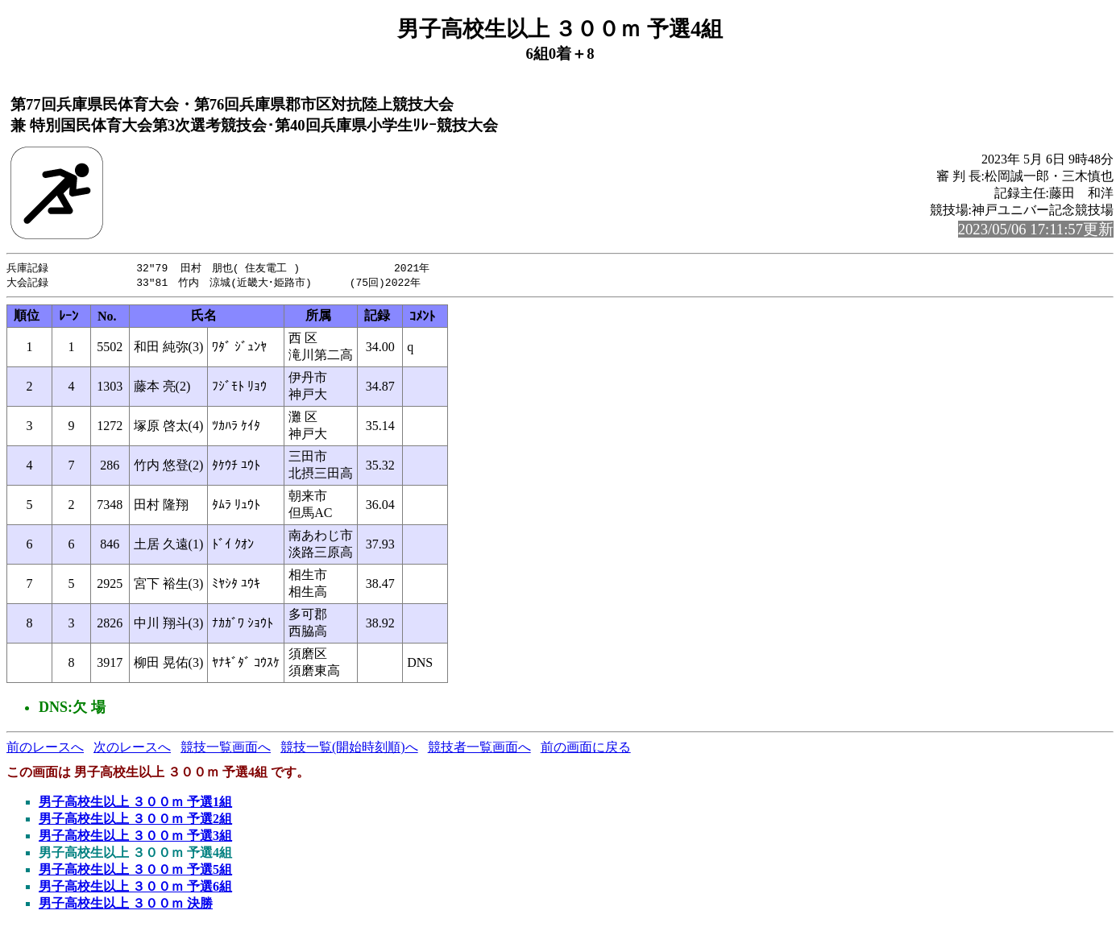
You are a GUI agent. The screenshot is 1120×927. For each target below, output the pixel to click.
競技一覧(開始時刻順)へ (349, 748)
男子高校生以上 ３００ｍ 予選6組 (135, 888)
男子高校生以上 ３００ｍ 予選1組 (135, 803)
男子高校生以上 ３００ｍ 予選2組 (135, 820)
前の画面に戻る (586, 748)
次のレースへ (132, 748)
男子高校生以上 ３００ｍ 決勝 (126, 905)
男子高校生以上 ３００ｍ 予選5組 (135, 871)
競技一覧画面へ (225, 748)
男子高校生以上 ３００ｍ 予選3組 (135, 837)
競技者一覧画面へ (479, 748)
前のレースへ (45, 748)
